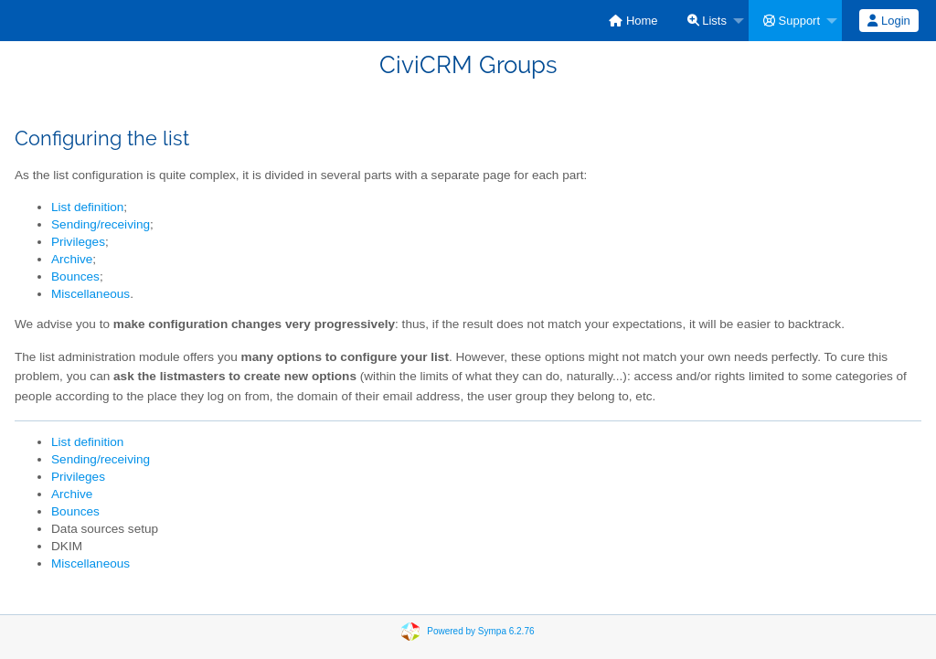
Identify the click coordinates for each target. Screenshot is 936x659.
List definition (87, 207)
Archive (71, 259)
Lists (707, 20)
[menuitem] (633, 20)
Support (791, 20)
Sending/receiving (100, 224)
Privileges (78, 242)
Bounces (75, 276)
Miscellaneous (90, 294)
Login (888, 20)
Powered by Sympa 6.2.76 (480, 631)
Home (633, 20)
